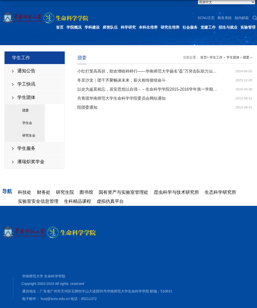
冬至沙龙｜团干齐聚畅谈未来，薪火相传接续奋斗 (121, 80)
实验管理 (247, 27)
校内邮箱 (242, 18)
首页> (204, 57)
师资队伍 (110, 27)
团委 (25, 110)
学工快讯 (26, 84)
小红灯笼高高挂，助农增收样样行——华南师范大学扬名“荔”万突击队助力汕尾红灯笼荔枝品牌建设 (165, 71)
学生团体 (26, 97)
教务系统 (225, 18)
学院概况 (74, 27)
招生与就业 (228, 27)
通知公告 (26, 70)
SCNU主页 (206, 18)
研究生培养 (170, 27)
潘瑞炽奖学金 (30, 161)
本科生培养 (148, 27)
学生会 (27, 123)
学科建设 (92, 27)
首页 (59, 27)
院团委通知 (87, 107)
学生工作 (216, 57)
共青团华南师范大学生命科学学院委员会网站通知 (121, 98)
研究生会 (28, 135)
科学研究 (128, 27)
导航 (7, 191)
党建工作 (208, 27)
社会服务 (190, 27)
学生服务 (26, 148)
